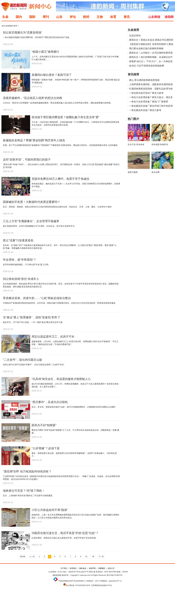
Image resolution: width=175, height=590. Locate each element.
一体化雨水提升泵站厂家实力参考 (146, 93)
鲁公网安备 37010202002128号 (78, 585)
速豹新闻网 (56, 575)
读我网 (169, 17)
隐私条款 (82, 568)
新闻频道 (9, 26)
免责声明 (92, 568)
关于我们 (64, 568)
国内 (19, 17)
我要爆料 (101, 568)
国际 (32, 17)
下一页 (101, 557)
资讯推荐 (133, 74)
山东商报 (154, 17)
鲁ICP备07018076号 (114, 575)
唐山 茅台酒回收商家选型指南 (144, 80)
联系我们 (73, 568)
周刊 (46, 17)
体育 (113, 17)
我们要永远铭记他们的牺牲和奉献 (146, 48)
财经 (86, 17)
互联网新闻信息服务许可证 (101, 585)
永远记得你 (135, 35)
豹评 (15, 26)
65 (93, 557)
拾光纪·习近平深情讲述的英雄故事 (146, 65)
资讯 (127, 17)
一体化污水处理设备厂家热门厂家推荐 (148, 101)
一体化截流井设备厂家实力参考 (145, 110)
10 (86, 557)
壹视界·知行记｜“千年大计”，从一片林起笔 (151, 61)
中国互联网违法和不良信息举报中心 (72, 581)
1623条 (22, 557)
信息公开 (111, 568)
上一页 (32, 557)
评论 (73, 17)
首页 (3, 26)
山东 (59, 17)
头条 (5, 17)
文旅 (100, 17)
